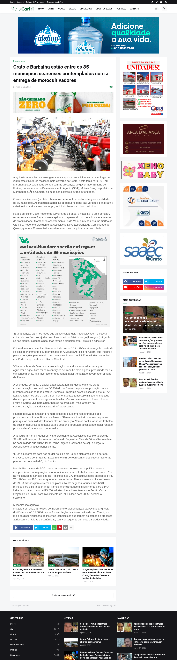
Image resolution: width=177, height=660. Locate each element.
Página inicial (19, 61)
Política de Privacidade (35, 2)
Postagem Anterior (20, 605)
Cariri (51, 9)
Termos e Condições (55, 2)
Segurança (86, 9)
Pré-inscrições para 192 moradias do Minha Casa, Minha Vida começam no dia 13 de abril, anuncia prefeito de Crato (150, 364)
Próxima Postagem (106, 605)
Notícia (35, 639)
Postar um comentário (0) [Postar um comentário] (63, 595)
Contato (20, 2)
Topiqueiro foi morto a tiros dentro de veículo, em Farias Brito (149, 656)
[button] (157, 8)
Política (121, 9)
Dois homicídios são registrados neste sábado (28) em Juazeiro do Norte (151, 382)
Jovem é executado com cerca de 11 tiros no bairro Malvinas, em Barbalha (149, 642)
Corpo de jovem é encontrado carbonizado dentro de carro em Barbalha (28, 572)
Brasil (72, 9)
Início (12, 2)
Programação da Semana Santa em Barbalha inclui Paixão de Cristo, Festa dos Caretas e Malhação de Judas (97, 574)
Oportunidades (104, 9)
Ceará (61, 9)
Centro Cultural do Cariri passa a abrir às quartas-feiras (63, 571)
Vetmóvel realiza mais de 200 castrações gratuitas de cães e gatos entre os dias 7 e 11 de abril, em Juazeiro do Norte (151, 343)
